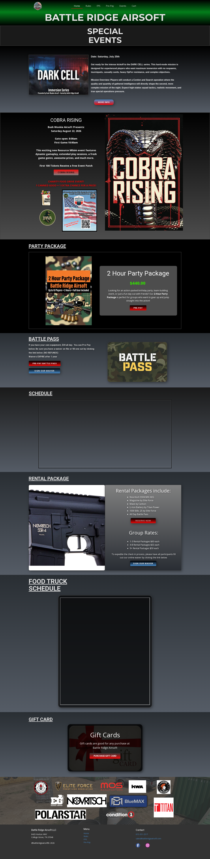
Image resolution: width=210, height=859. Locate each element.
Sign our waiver (44, 370)
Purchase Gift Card (105, 755)
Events (122, 5)
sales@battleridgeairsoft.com (148, 838)
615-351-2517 (142, 834)
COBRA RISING (66, 172)
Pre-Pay (110, 5)
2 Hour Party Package (138, 273)
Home (77, 5)
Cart (134, 5)
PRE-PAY (138, 307)
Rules (88, 5)
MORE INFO (104, 102)
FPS (98, 5)
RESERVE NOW (143, 520)
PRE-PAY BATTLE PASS (45, 363)
